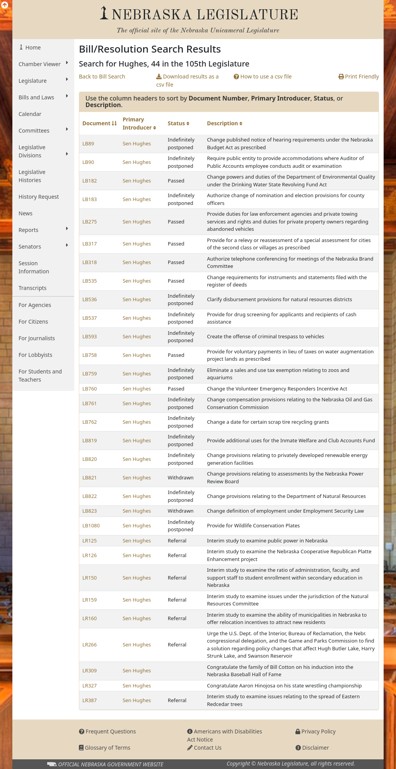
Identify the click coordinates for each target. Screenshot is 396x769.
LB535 (89, 280)
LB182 (89, 180)
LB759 (89, 373)
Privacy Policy (315, 731)
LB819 (89, 440)
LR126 (89, 555)
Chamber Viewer (43, 64)
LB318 (89, 262)
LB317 (89, 243)
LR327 (89, 685)
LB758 (89, 354)
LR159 (89, 599)
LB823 (89, 510)
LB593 (89, 336)
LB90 (88, 162)
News (25, 213)
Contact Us (204, 747)
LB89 (88, 143)
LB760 (89, 388)
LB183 (89, 199)
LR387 (89, 700)
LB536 (89, 299)
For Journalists (37, 338)
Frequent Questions (107, 731)
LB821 (89, 477)
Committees (43, 130)
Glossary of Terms (104, 747)
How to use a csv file (263, 76)
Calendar (30, 114)
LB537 (89, 317)
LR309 (89, 670)
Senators (43, 246)
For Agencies (35, 305)
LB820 (89, 458)
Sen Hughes (137, 143)
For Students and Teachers (40, 375)
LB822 (89, 496)
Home (32, 47)
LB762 (89, 421)
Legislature (43, 80)
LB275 (89, 221)
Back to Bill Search (102, 76)
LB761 (89, 403)
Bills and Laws (43, 97)
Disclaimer (312, 747)
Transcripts (32, 288)
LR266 (89, 644)
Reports (43, 230)
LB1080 (91, 525)
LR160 (89, 618)
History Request (39, 196)
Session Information (34, 267)
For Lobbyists (35, 354)
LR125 (89, 540)
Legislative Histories (32, 176)
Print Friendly (358, 76)
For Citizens (33, 321)
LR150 (89, 577)
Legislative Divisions (43, 151)
